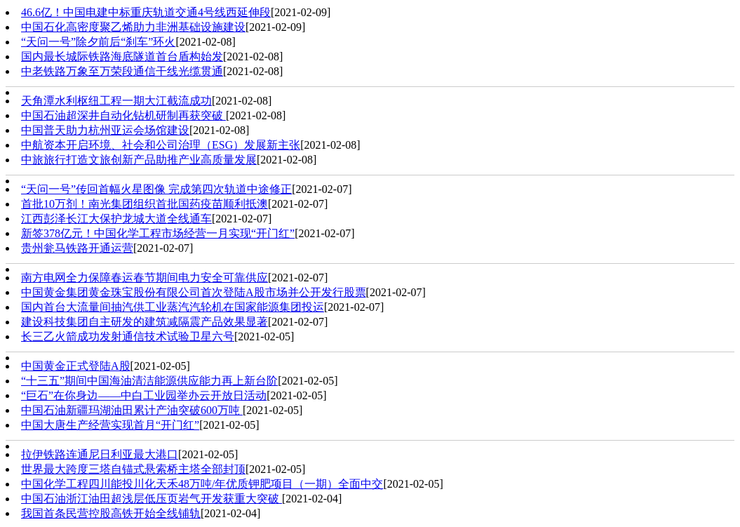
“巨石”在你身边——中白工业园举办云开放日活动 (144, 395)
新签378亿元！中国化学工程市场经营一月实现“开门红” (158, 233)
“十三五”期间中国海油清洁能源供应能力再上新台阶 (149, 381)
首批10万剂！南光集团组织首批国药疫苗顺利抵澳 (144, 204)
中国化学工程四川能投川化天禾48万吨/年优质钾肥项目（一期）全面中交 (202, 484)
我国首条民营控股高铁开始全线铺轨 (111, 513)
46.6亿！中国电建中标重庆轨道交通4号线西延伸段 (146, 12)
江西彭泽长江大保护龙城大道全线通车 (116, 219)
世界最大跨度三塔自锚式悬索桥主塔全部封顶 (133, 469)
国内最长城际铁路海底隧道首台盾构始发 (122, 56)
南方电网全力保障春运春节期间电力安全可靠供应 (144, 277)
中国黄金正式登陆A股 (75, 366)
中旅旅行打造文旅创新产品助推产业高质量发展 (139, 160)
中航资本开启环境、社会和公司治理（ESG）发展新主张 (160, 145)
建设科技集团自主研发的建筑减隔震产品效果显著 (144, 322)
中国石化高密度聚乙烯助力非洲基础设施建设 (133, 27)
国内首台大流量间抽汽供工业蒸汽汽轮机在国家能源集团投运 (172, 307)
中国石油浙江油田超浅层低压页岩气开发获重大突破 (151, 499)
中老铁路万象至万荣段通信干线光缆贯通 (122, 71)
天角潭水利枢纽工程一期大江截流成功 (116, 101)
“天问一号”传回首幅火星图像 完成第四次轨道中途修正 (156, 189)
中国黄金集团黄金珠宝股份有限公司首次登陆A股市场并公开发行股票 (193, 292)
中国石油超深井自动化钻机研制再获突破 (123, 115)
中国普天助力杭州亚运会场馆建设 (105, 130)
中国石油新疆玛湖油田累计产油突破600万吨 (132, 410)
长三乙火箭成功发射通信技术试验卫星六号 (127, 336)
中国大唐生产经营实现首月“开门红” (110, 425)
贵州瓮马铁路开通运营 (77, 248)
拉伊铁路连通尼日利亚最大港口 (99, 454)
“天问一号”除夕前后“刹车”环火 (98, 42)
